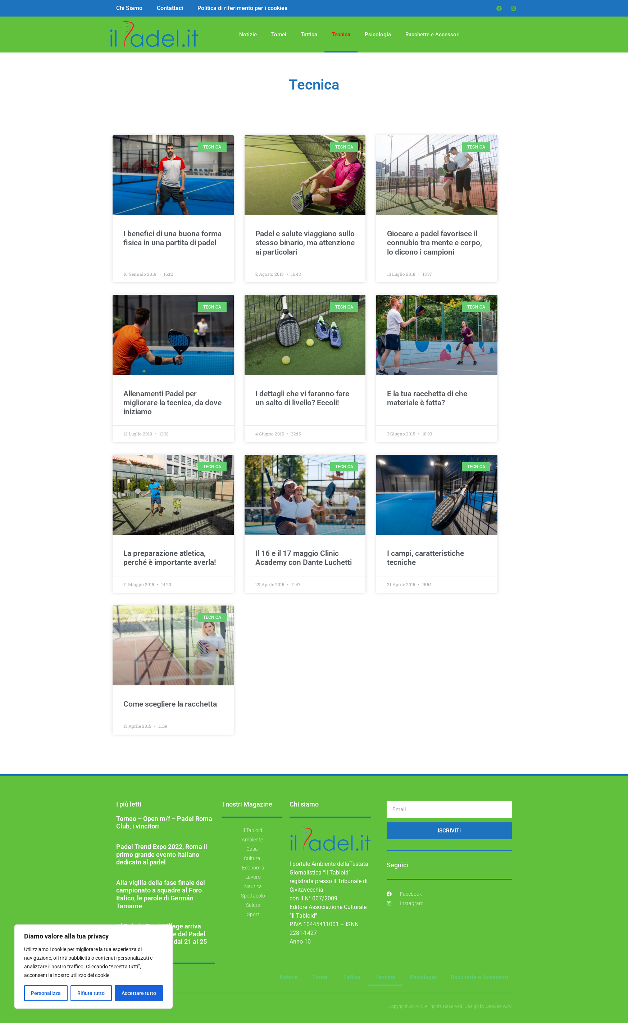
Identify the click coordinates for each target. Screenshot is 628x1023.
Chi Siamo (129, 8)
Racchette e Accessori (432, 34)
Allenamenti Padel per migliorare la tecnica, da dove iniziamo (172, 402)
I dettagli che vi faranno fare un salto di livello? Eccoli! (302, 398)
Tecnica (341, 34)
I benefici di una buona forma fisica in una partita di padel (172, 238)
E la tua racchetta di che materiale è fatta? (427, 398)
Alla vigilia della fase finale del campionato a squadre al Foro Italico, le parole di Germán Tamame (160, 894)
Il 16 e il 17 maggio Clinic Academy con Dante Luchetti (303, 558)
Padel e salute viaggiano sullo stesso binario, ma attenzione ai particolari (305, 242)
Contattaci (170, 8)
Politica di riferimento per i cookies (242, 8)
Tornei (278, 34)
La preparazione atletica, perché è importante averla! (169, 558)
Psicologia (378, 34)
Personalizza (46, 993)
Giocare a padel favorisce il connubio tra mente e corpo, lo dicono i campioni (434, 242)
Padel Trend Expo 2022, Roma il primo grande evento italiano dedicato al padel (161, 854)
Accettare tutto (139, 993)
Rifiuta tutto (91, 993)
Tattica (309, 34)
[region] (93, 966)
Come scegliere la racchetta (170, 704)
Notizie (248, 34)
